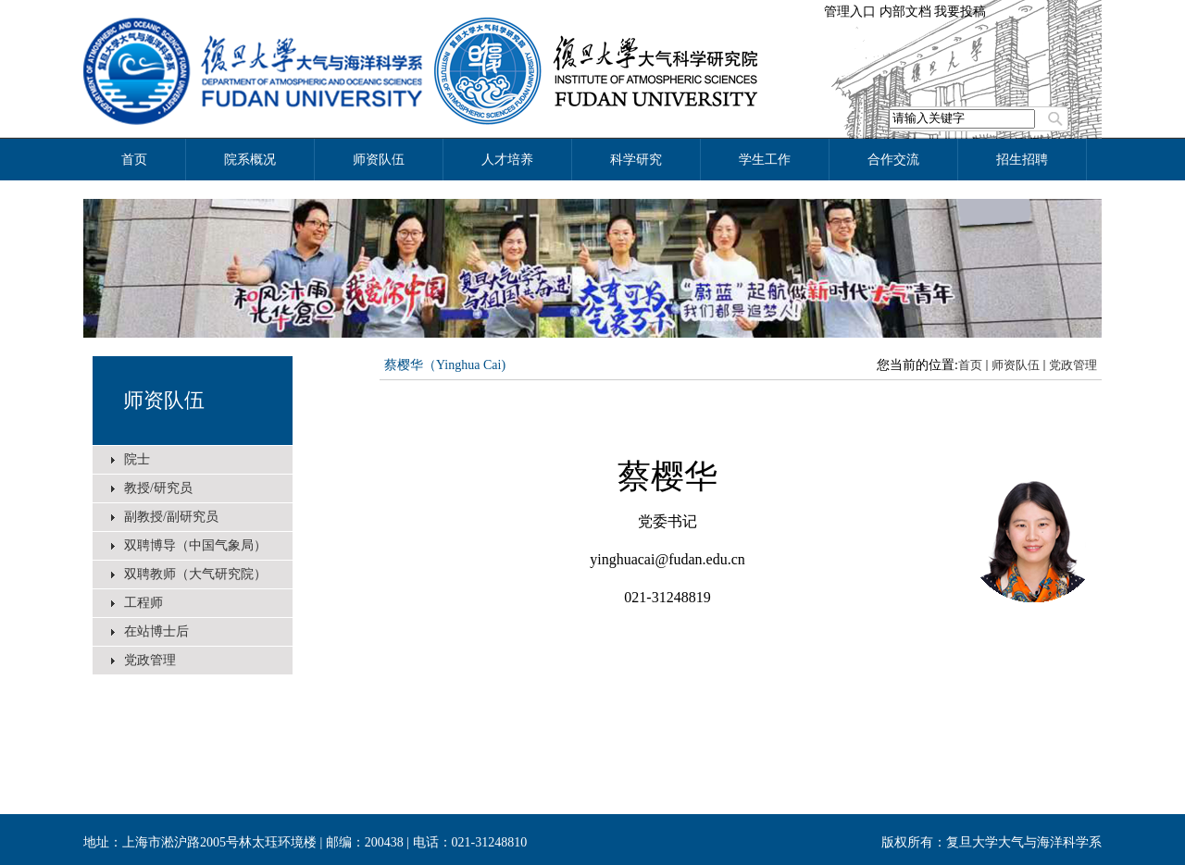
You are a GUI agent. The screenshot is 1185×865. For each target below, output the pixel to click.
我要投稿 (960, 12)
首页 (970, 365)
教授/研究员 (158, 488)
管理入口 (850, 12)
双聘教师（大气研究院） (195, 574)
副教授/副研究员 (171, 517)
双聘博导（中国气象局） (195, 545)
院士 (137, 459)
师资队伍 (164, 400)
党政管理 (150, 660)
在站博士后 (156, 631)
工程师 (143, 603)
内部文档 (905, 12)
